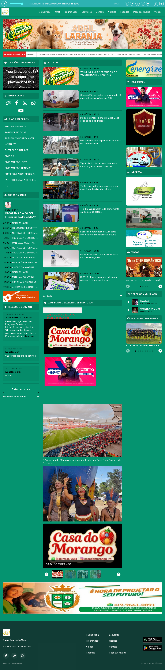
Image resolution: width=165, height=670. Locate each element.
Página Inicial (44, 12)
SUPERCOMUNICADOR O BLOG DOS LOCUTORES (22, 174)
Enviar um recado (21, 389)
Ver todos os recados (21, 396)
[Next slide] (118, 574)
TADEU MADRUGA (27, 216)
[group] (82, 546)
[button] (57, 574)
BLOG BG (9, 156)
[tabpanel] (144, 269)
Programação (71, 12)
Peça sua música (141, 12)
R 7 (6, 186)
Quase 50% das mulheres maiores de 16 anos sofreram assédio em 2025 (84, 54)
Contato (100, 12)
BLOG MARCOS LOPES (16, 162)
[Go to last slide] (46, 574)
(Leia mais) (30, 336)
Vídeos (157, 12)
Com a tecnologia (151, 663)
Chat (57, 12)
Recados (124, 12)
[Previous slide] (128, 286)
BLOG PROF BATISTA (15, 126)
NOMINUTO (11, 144)
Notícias (112, 12)
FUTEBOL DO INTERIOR (17, 150)
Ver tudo (82, 296)
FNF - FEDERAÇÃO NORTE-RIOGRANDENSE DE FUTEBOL (22, 180)
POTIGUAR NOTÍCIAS (15, 132)
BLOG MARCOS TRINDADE (18, 168)
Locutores (87, 12)
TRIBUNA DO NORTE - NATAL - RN (22, 138)
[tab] (140, 286)
